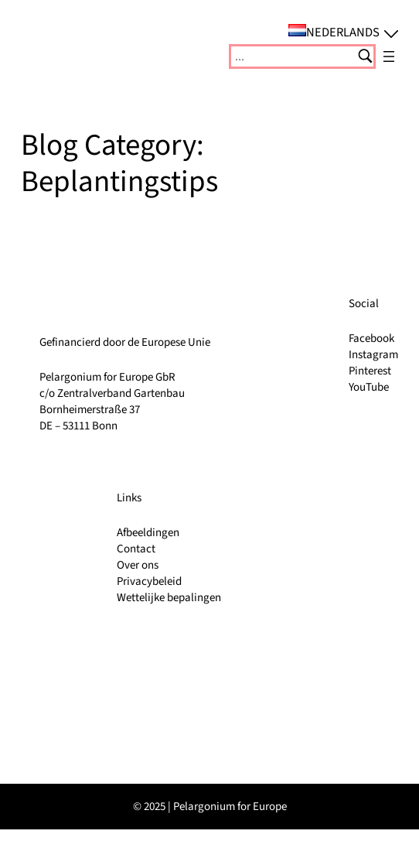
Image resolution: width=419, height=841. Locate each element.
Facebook (371, 338)
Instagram (373, 355)
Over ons (137, 565)
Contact (136, 549)
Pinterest (370, 371)
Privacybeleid (149, 581)
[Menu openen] (389, 56)
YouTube (369, 387)
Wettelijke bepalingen (169, 598)
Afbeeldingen (148, 533)
